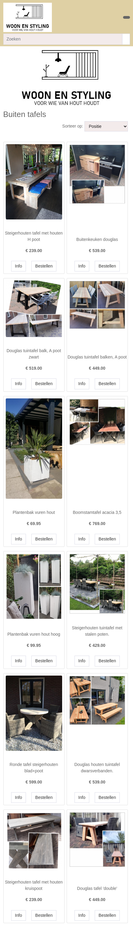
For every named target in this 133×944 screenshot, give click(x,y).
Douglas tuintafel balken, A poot (97, 357)
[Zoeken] (62, 39)
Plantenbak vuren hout (34, 512)
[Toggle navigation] (126, 17)
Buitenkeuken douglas (97, 239)
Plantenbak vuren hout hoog (33, 634)
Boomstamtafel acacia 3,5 (97, 512)
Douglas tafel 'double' (97, 888)
